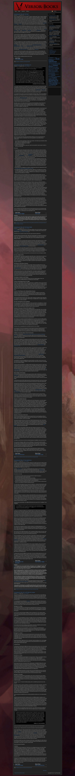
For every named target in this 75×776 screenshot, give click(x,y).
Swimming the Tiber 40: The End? (21, 14)
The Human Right (19, 213)
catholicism (21, 61)
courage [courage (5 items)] (58, 63)
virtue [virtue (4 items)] (55, 85)
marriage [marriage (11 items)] (57, 68)
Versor (18, 15)
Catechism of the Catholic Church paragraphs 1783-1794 (24, 168)
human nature (29, 222)
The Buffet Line (19, 59)
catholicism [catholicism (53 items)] (52, 62)
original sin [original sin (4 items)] (53, 70)
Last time (15, 229)
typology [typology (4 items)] (50, 85)
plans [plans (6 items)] (57, 70)
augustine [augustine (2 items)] (54, 59)
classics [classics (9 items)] (50, 63)
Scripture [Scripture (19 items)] (54, 77)
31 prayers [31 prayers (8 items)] (50, 57)
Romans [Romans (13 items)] (53, 75)
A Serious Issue (19, 765)
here (14, 566)
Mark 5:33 (30, 155)
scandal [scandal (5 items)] (55, 76)
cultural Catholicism (23, 222)
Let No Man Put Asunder (19, 562)
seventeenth (24, 30)
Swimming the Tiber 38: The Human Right (23, 227)
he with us (43, 89)
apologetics (17, 61)
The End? (37, 213)
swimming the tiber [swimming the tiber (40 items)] (53, 80)
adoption (17, 589)
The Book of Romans (52, 19)
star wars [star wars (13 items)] (54, 79)
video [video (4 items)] (53, 85)
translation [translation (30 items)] (53, 84)
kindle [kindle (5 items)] (53, 68)
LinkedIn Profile (52, 53)
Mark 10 (19, 731)
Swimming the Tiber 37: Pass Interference (23, 460)
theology (18, 223)
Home (16, 11)
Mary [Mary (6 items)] (49, 69)
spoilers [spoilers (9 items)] (50, 79)
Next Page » (45, 770)
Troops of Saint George (53, 43)
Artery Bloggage (52, 25)
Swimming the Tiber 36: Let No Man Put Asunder (24, 592)
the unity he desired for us (23, 49)
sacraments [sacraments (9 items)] (51, 76)
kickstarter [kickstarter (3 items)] (50, 68)
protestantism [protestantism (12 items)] (51, 74)
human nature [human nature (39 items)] (53, 66)
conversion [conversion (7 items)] (54, 63)
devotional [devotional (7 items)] (54, 64)
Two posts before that (17, 230)
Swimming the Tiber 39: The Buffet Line (22, 64)
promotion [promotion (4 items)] (53, 72)
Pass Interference (19, 454)
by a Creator (16, 375)
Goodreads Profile (52, 52)
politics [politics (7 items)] (50, 71)
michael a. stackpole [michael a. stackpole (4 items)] (54, 69)
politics (33, 222)
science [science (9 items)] (58, 76)
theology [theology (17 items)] (55, 83)
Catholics (36, 389)
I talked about (19, 468)
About (19, 11)
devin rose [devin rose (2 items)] (49, 64)
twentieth (29, 30)
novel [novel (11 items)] (49, 70)
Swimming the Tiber (52, 15)
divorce (21, 767)
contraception (25, 589)
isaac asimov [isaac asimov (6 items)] (55, 67)
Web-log (27, 11)
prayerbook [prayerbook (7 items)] (54, 71)
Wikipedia (40, 389)
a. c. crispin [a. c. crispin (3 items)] (55, 57)
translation (21, 223)
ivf (28, 589)
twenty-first (38, 30)
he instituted (36, 49)
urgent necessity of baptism (23, 231)
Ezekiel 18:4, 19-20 (17, 345)
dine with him (38, 89)
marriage (20, 24)
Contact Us (23, 11)
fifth (19, 30)
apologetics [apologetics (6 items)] (50, 59)
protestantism (36, 222)
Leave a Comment (27, 15)
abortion (15, 24)
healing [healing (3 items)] (52, 65)
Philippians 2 (30, 154)
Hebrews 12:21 (21, 155)
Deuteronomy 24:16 (41, 344)
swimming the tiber (27, 61)
